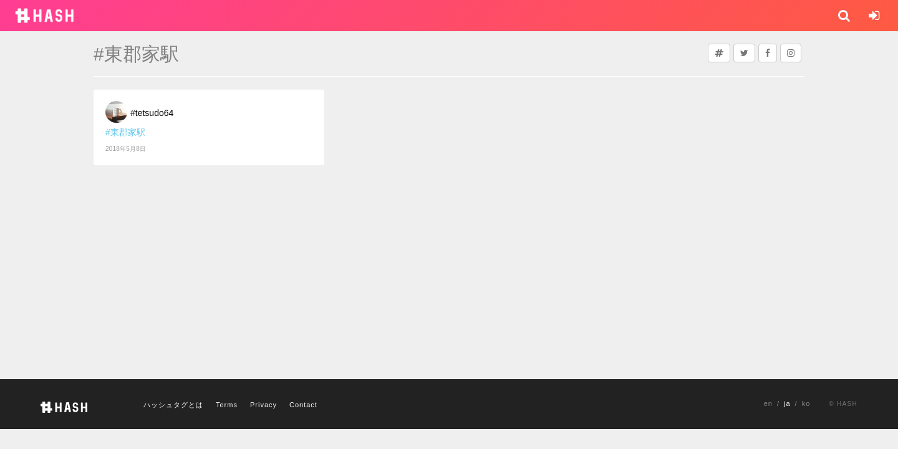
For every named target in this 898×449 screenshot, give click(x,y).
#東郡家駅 (125, 132)
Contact (303, 404)
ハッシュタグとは (173, 404)
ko (806, 403)
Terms (227, 404)
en (768, 403)
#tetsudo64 (151, 113)
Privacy (263, 404)
